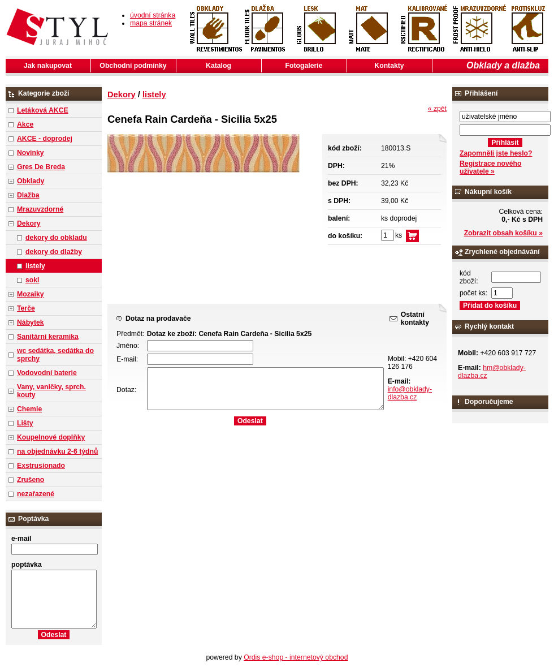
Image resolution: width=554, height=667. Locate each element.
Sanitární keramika (48, 337)
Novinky (30, 153)
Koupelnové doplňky (51, 437)
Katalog (218, 66)
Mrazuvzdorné (40, 209)
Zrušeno (30, 480)
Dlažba (28, 195)
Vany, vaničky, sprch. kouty (51, 391)
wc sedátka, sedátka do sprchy (55, 355)
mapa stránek (151, 23)
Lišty (25, 423)
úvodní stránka (152, 15)
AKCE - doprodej (44, 139)
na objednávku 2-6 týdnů (57, 451)
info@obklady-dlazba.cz (410, 393)
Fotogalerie (304, 66)
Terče (26, 308)
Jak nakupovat (48, 66)
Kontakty (389, 66)
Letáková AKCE (42, 110)
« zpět (437, 109)
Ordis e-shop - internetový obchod (296, 657)
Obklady (30, 181)
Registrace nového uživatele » (490, 167)
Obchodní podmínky (132, 66)
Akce (25, 124)
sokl (32, 280)
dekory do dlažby (53, 252)
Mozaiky (30, 294)
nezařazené (35, 494)
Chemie (29, 409)
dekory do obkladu (56, 238)
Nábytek (30, 322)
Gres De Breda (41, 167)
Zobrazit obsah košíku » (503, 233)
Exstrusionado (41, 466)
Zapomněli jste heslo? (496, 153)
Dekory (28, 223)
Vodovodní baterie (47, 373)
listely (35, 266)
